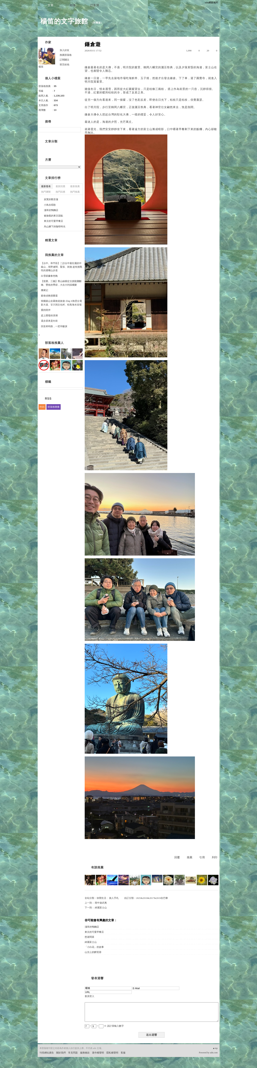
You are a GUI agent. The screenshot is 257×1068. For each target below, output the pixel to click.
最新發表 (46, 186)
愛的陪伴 (46, 310)
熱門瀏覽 (46, 191)
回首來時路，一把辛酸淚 (54, 326)
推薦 (189, 857)
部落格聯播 (54, 406)
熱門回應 (60, 191)
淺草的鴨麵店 (92, 926)
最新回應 (60, 186)
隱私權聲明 (112, 1052)
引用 (202, 857)
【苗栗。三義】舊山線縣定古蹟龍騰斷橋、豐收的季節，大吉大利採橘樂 (61, 283)
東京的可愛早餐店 (94, 932)
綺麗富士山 (101, 907)
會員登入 (89, 996)
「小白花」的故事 (94, 947)
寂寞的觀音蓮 (51, 199)
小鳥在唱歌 (50, 204)
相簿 (73, 5)
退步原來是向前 (49, 320)
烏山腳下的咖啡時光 (54, 226)
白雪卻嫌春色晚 (49, 275)
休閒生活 (101, 898)
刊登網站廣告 (46, 1052)
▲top (215, 1048)
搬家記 (44, 290)
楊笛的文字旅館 (64, 21)
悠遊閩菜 (89, 937)
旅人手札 (114, 898)
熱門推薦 (75, 191)
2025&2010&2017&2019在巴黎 (152, 898)
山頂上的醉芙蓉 (93, 952)
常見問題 (73, 1052)
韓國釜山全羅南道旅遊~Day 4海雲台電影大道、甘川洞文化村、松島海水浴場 (61, 303)
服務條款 (85, 1052)
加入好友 (64, 50)
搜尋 (77, 129)
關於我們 (61, 1052)
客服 (123, 1052)
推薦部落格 (66, 55)
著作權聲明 (98, 1052)
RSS (42, 406)
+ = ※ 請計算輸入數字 (104, 1026)
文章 (50, 5)
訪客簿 (94, 5)
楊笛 (41, 66)
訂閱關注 (64, 59)
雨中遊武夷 (101, 902)
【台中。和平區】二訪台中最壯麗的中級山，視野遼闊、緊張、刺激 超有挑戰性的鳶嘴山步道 (61, 267)
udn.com (214, 1052)
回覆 (177, 857)
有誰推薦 (97, 867)
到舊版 (97, 22)
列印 (214, 857)
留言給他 (64, 64)
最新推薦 (75, 186)
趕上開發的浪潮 (49, 315)
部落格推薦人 (54, 342)
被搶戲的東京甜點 (53, 215)
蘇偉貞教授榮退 (49, 295)
